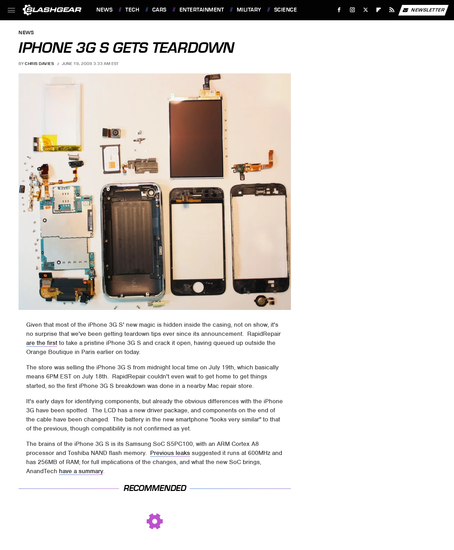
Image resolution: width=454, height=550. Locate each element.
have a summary (81, 471)
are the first (41, 343)
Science (285, 10)
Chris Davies (39, 63)
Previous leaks (170, 453)
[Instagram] (352, 10)
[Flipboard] (379, 10)
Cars (159, 10)
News (104, 10)
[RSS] (392, 10)
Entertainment (202, 10)
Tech (132, 10)
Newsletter (423, 10)
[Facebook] (339, 10)
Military (249, 10)
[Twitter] (365, 10)
